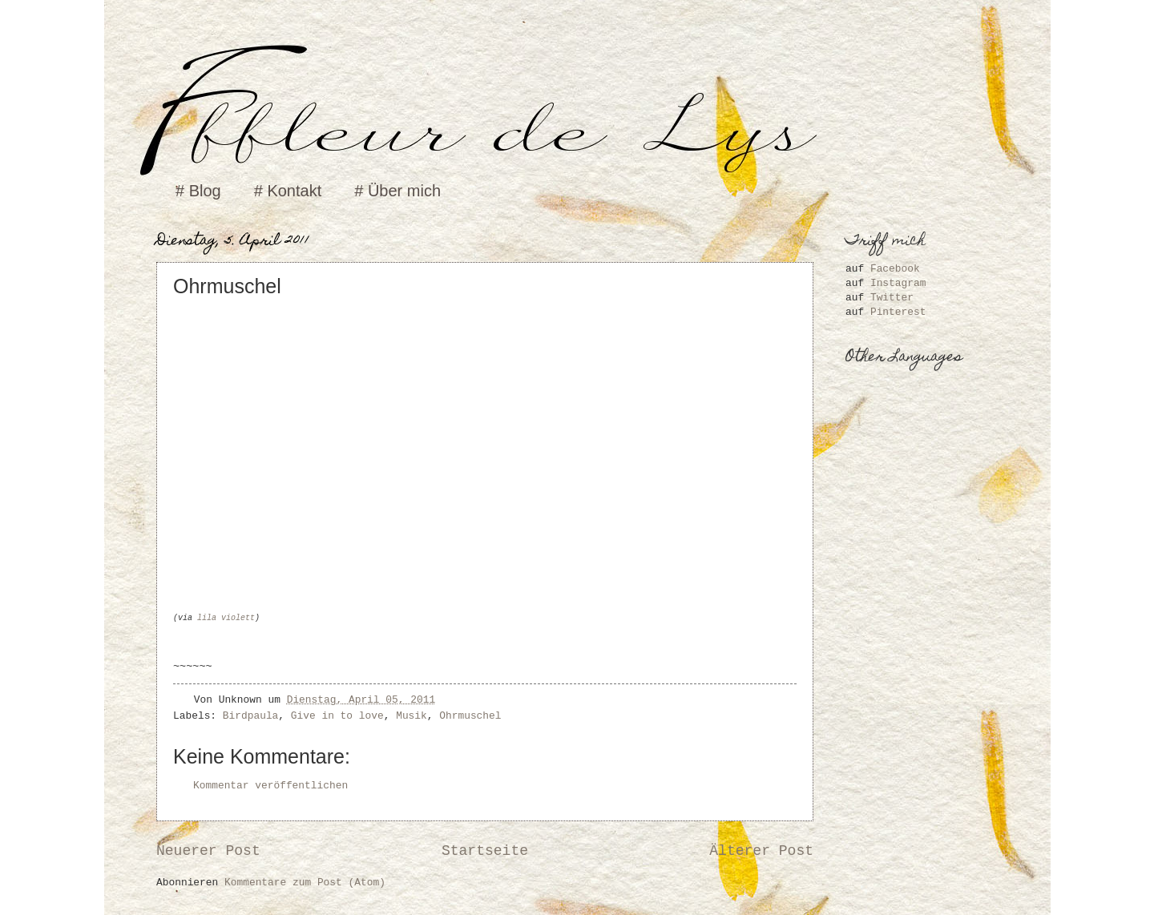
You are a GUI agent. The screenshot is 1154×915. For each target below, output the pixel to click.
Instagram (898, 283)
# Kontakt (288, 191)
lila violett (226, 618)
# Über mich (397, 191)
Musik (411, 716)
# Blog (198, 191)
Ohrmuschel (470, 716)
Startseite (485, 851)
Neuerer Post (208, 851)
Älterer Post (761, 851)
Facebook (895, 269)
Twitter (892, 298)
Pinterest (898, 312)
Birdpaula (251, 716)
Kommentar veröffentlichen (270, 786)
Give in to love (337, 716)
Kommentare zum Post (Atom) (304, 883)
